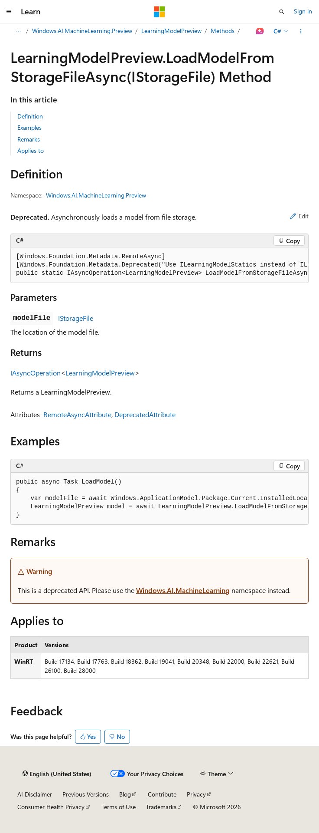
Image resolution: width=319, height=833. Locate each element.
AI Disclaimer (34, 794)
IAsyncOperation (35, 372)
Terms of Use (118, 807)
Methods (222, 30)
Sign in (303, 11)
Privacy (196, 794)
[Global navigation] (8, 12)
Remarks (28, 139)
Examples (29, 127)
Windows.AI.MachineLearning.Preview (82, 30)
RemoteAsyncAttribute (77, 414)
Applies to (30, 150)
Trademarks (161, 807)
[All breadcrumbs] (18, 31)
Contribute (162, 794)
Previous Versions (85, 794)
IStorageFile (75, 318)
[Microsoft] (159, 11)
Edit (299, 216)
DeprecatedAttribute (145, 414)
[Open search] (281, 12)
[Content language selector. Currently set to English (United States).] (57, 774)
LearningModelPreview (171, 30)
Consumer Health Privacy (51, 807)
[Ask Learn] (260, 31)
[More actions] (301, 31)
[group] (159, 265)
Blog (125, 794)
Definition (30, 116)
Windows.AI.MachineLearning (183, 590)
